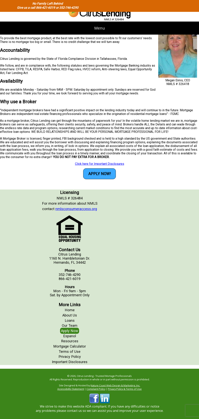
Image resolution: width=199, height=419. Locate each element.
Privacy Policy (69, 357)
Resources (69, 341)
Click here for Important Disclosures (99, 164)
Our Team (69, 325)
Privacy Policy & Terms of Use (125, 389)
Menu (99, 28)
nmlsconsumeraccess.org (76, 209)
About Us (69, 315)
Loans (70, 320)
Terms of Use (69, 351)
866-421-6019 (45, 8)
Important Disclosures (69, 362)
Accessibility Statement (70, 389)
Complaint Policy (95, 389)
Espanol (69, 336)
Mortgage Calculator (69, 346)
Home (70, 310)
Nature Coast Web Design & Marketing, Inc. (115, 385)
